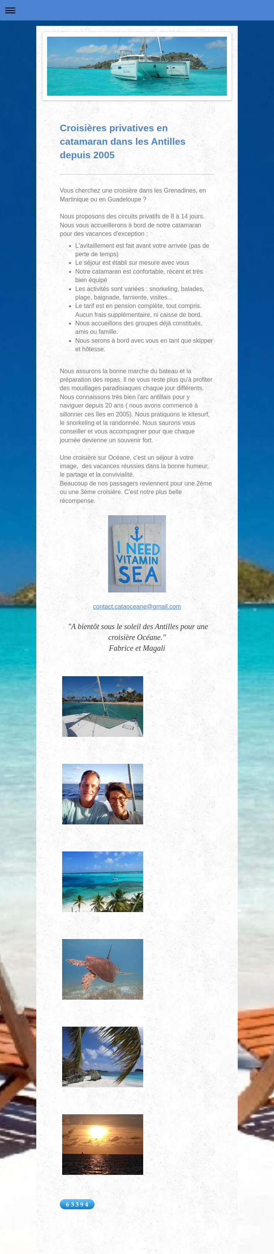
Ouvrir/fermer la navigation (137, 10)
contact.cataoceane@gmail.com (137, 606)
